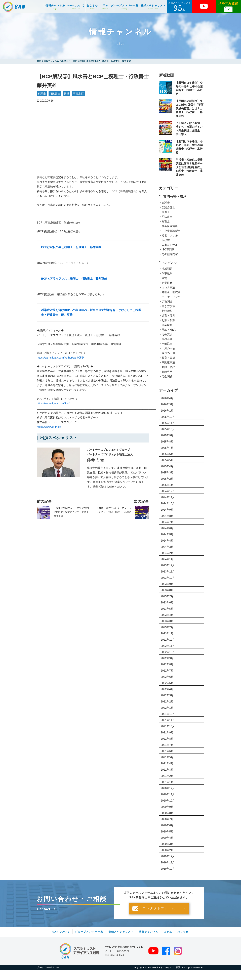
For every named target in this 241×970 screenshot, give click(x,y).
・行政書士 (165, 240)
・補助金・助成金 (169, 292)
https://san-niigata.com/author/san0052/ (60, 357)
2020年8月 (167, 813)
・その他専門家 (168, 254)
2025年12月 (168, 416)
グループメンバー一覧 (124, 7)
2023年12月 (168, 565)
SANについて (75, 7)
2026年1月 (167, 410)
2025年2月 (167, 478)
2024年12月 (168, 491)
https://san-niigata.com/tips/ (53, 403)
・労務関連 (165, 301)
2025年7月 (167, 447)
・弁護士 (164, 202)
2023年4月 (167, 614)
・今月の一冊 (167, 353)
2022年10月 (168, 652)
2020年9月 (167, 806)
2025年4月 (167, 466)
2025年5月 (167, 460)
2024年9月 (167, 509)
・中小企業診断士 (169, 230)
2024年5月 (167, 534)
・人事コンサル (168, 244)
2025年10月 (168, 429)
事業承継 (78, 93)
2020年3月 (167, 844)
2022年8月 (167, 664)
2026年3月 (167, 404)
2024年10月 (168, 503)
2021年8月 (167, 738)
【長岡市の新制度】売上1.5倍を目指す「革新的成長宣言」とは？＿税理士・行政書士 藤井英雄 (190, 108)
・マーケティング (169, 296)
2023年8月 (167, 590)
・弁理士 (164, 221)
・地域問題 (165, 268)
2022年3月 (167, 695)
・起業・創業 (167, 320)
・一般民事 (165, 343)
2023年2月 (167, 627)
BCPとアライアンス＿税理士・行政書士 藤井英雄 (74, 278)
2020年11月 (168, 794)
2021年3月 (167, 769)
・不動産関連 (167, 362)
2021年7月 (167, 744)
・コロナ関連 (167, 287)
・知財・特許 (167, 367)
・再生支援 (165, 334)
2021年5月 (167, 757)
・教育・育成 (167, 357)
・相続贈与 (165, 311)
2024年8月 (167, 515)
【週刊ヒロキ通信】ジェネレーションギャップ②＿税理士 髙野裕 (113, 510)
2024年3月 (167, 546)
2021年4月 (167, 763)
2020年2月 (167, 850)
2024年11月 (168, 497)
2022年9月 (167, 658)
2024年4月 (167, 540)
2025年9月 (167, 435)
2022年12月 (168, 639)
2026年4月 (167, 398)
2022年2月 (167, 701)
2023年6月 (167, 602)
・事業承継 (165, 325)
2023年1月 (167, 633)
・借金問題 (165, 376)
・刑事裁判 (165, 273)
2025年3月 (167, 472)
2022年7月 (167, 670)
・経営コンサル (168, 235)
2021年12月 (168, 714)
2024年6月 (167, 528)
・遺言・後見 (167, 315)
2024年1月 (167, 559)
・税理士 (164, 212)
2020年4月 (167, 837)
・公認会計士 (167, 207)
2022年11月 (168, 645)
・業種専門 (165, 371)
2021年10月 (168, 726)
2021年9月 (167, 732)
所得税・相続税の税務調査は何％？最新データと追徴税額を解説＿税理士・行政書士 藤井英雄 (189, 167)
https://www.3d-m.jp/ (49, 426)
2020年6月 (167, 825)
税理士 (42, 93)
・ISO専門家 (166, 249)
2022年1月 (167, 707)
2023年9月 (167, 584)
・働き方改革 (167, 306)
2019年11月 (168, 862)
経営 (66, 93)
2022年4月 (167, 689)
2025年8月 (167, 441)
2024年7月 (167, 522)
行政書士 (55, 93)
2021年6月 (167, 751)
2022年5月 (167, 683)
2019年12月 (168, 856)
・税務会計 (165, 339)
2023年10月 (168, 577)
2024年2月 (167, 553)
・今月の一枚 (167, 348)
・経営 (163, 278)
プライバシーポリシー (48, 967)
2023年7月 (167, 596)
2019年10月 (168, 868)
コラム (104, 7)
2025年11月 (168, 423)
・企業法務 (165, 282)
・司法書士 (165, 216)
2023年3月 (167, 621)
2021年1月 (167, 782)
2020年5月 (167, 831)
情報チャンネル (55, 7)
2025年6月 (167, 454)
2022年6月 (167, 676)
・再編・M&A (167, 329)
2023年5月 (167, 608)
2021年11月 (168, 720)
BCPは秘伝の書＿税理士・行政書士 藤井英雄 (71, 247)
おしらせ (92, 7)
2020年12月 (168, 788)
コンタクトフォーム (159, 908)
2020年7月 (167, 819)
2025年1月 (167, 484)
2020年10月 (168, 800)
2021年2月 (167, 775)
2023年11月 (168, 571)
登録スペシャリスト (153, 7)
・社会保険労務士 (169, 226)
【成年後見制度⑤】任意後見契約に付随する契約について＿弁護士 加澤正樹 (71, 512)
